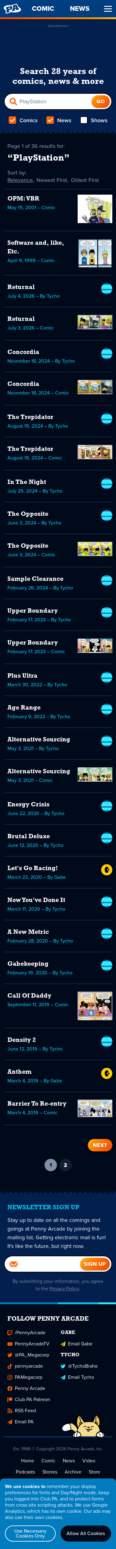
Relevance (20, 180)
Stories (49, 1471)
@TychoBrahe (79, 1366)
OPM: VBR (23, 199)
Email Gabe (76, 1343)
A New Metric (28, 932)
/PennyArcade (26, 1332)
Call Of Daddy (29, 996)
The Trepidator (30, 417)
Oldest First (85, 180)
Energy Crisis (28, 805)
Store (94, 1471)
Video (88, 1460)
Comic (48, 1460)
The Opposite (27, 514)
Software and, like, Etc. (35, 247)
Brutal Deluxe (28, 837)
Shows (94, 120)
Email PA (20, 1421)
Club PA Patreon (28, 1399)
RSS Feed (21, 1410)
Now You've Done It (36, 900)
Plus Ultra (22, 676)
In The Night (26, 482)
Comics (23, 120)
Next (100, 1145)
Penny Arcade (26, 1388)
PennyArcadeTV (28, 1343)
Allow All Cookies (86, 1533)
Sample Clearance (35, 579)
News (58, 120)
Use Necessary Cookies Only (30, 1533)
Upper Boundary (32, 611)
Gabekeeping (28, 964)
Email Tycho (77, 1377)
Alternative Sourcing (38, 740)
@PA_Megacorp (28, 1354)
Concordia (23, 352)
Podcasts (25, 1471)
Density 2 (21, 1040)
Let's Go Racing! (32, 868)
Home (27, 1460)
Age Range (24, 708)
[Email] (42, 1264)
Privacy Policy (64, 1288)
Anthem (19, 1072)
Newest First (52, 180)
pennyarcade (25, 1366)
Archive (73, 1471)
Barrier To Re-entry (37, 1104)
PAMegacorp (24, 1377)
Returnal (21, 287)
